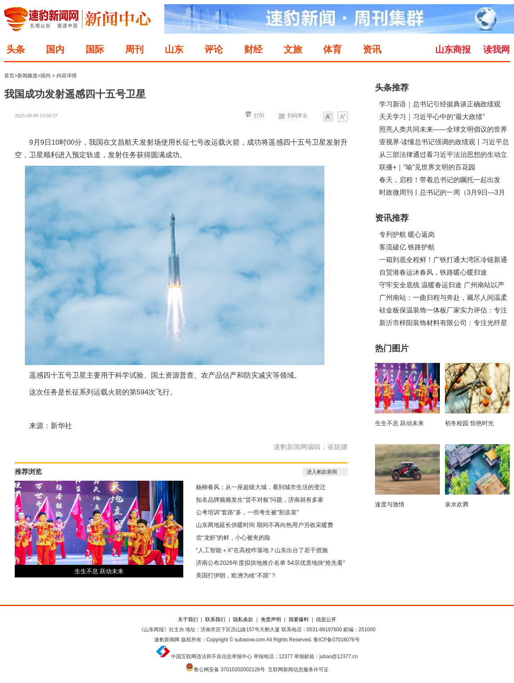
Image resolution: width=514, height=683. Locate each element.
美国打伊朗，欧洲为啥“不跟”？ (236, 575)
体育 (332, 49)
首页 (9, 76)
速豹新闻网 (166, 640)
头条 (15, 49)
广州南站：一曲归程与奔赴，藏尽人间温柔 (443, 297)
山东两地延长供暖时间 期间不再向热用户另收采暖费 (264, 525)
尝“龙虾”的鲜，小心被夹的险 (233, 537)
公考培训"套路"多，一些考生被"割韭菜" (247, 512)
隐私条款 (243, 619)
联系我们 (215, 619)
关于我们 (188, 619)
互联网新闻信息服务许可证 (298, 669)
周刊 (134, 49)
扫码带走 (297, 116)
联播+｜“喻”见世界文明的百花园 (427, 167)
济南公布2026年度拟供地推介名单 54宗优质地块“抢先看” (270, 562)
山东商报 (453, 49)
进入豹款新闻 (322, 472)
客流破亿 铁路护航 (407, 247)
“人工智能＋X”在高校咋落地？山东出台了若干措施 (262, 550)
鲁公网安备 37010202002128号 (229, 669)
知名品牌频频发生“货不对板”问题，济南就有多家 (260, 499)
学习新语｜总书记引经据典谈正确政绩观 (440, 104)
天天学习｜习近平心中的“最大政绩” (432, 116)
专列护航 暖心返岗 (407, 234)
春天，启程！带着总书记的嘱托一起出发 (440, 179)
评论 (213, 49)
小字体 (328, 117)
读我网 (496, 49)
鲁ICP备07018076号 (336, 640)
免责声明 (271, 619)
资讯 (372, 49)
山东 (174, 49)
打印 (259, 116)
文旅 (293, 49)
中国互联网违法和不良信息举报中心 (211, 656)
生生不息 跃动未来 (99, 571)
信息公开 (326, 619)
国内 (55, 49)
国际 (95, 49)
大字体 (342, 117)
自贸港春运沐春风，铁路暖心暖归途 (433, 272)
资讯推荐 (392, 217)
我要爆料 (299, 619)
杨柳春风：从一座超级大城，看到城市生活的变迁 (261, 487)
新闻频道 (27, 76)
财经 (253, 49)
